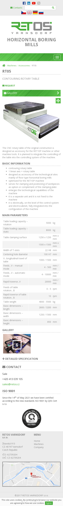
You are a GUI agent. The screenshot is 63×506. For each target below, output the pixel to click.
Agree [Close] (49, 503)
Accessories (24, 65)
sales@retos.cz (11, 384)
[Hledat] (53, 7)
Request (8, 85)
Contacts (16, 7)
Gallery (31, 93)
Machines (11, 65)
